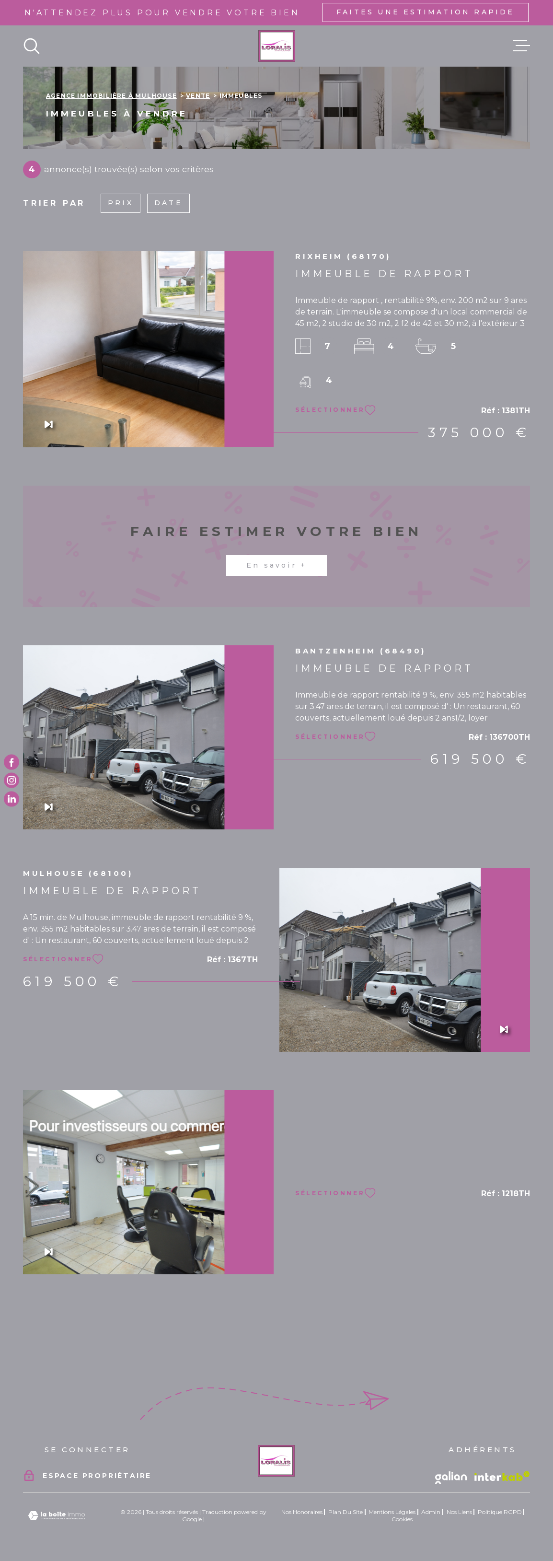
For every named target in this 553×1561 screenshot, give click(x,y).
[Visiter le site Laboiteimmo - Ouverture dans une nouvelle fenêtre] (56, 1515)
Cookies (402, 1519)
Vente (198, 95)
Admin (430, 1511)
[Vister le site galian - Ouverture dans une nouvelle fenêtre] (451, 1477)
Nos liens (459, 1511)
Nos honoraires (302, 1511)
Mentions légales (392, 1511)
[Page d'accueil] (276, 46)
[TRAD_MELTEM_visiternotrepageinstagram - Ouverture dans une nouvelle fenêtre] (11, 780)
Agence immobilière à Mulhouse (111, 95)
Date (168, 202)
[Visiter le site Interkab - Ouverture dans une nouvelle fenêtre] (502, 1476)
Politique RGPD (500, 1511)
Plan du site (345, 1511)
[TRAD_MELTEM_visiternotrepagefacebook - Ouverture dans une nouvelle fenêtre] (11, 762)
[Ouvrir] (31, 46)
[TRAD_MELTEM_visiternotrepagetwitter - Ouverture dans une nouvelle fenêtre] (11, 798)
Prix (120, 202)
